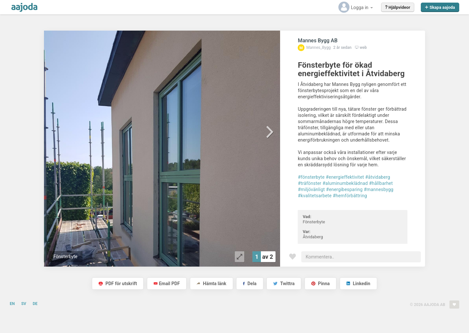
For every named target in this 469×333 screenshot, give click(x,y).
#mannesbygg (378, 189)
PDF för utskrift (118, 283)
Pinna (320, 283)
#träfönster (309, 183)
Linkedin (358, 283)
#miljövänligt (311, 189)
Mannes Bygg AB (317, 40)
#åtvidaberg (377, 177)
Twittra (283, 283)
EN (12, 303)
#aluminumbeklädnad (345, 183)
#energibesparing (344, 189)
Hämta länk (211, 283)
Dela (249, 283)
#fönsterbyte (311, 177)
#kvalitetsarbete (315, 195)
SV (23, 303)
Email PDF (167, 283)
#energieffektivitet (345, 177)
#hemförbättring (350, 195)
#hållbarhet (381, 183)
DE (35, 303)
